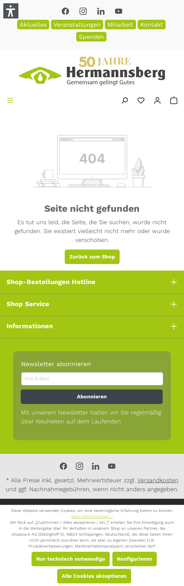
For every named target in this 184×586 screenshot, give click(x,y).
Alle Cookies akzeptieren (94, 576)
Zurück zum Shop (92, 256)
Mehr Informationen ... (92, 516)
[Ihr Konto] (157, 99)
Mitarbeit (120, 24)
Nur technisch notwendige (70, 559)
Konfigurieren (134, 559)
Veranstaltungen (77, 24)
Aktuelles (33, 24)
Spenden (91, 36)
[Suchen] (124, 99)
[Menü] (10, 99)
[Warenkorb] (174, 99)
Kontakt (151, 24)
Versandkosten (157, 480)
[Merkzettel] (141, 99)
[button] (10, 10)
